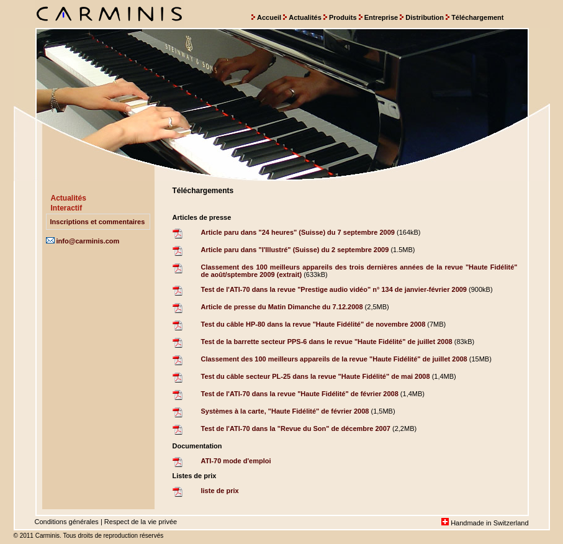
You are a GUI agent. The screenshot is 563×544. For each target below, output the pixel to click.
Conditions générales (67, 521)
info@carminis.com (83, 241)
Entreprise (381, 17)
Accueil (269, 17)
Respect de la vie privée (140, 521)
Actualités (305, 17)
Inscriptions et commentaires (97, 221)
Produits (343, 17)
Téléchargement (477, 17)
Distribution (424, 17)
